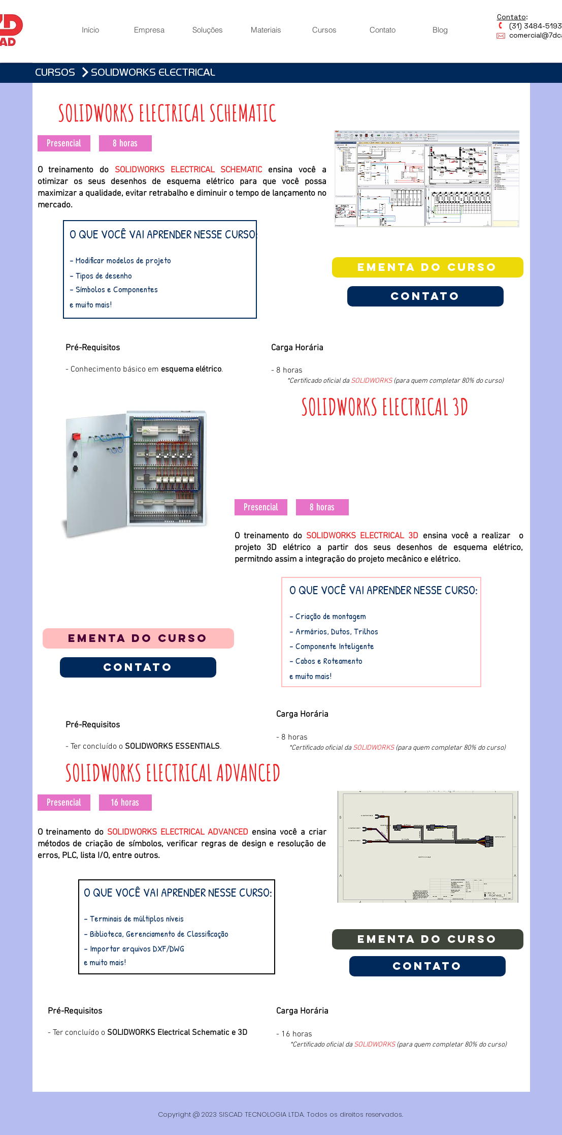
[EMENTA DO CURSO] (427, 267)
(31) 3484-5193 (529, 25)
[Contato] (425, 296)
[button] (64, 143)
